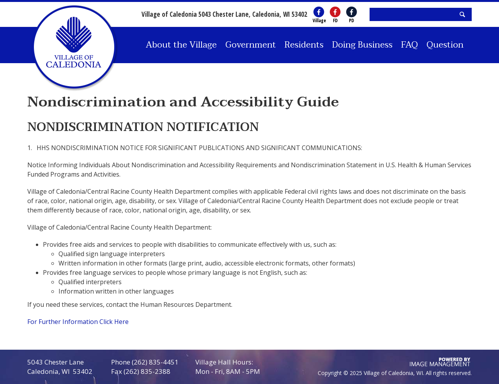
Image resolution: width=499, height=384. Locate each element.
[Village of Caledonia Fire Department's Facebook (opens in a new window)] (335, 12)
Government (250, 44)
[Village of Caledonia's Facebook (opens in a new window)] (319, 12)
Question (445, 44)
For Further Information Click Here (78, 321)
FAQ (409, 44)
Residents (304, 44)
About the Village (181, 44)
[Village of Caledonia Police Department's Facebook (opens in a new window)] (351, 12)
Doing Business (362, 44)
